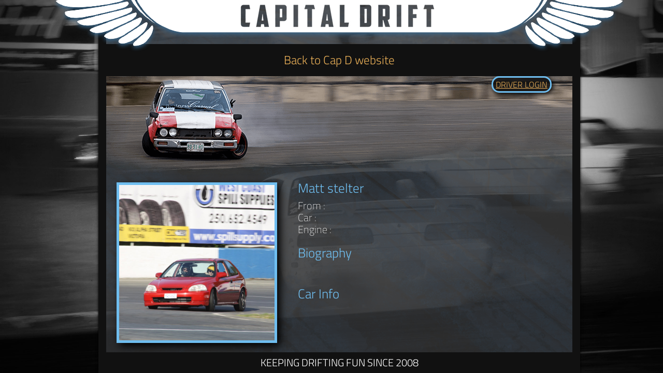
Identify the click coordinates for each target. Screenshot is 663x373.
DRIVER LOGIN (521, 84)
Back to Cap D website (339, 60)
